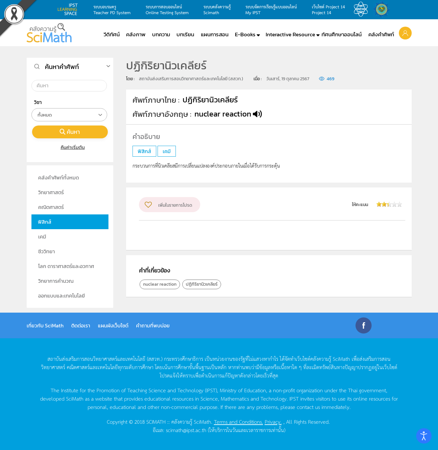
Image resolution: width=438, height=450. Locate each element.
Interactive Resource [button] (290, 34)
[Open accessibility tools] (424, 436)
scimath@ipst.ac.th (186, 430)
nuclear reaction (159, 284)
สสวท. (362, 9)
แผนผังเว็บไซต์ (113, 325)
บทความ (161, 34)
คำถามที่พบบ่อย (153, 325)
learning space (69, 9)
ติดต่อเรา (80, 325)
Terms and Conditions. (238, 421)
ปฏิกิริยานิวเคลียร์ (202, 284)
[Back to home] (49, 32)
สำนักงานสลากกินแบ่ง (383, 9)
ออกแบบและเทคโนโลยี (61, 295)
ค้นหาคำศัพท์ (62, 67)
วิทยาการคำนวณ (55, 281)
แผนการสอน (214, 34)
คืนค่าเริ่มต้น (70, 147)
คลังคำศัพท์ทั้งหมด (58, 177)
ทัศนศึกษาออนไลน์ (342, 34)
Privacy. (273, 421)
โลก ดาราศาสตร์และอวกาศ (66, 266)
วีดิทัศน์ (112, 34)
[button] (405, 32)
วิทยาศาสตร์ (51, 192)
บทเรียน (185, 34)
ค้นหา (70, 131)
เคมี (42, 236)
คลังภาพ (135, 34)
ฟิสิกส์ (44, 222)
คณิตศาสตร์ (51, 207)
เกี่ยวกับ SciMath (45, 325)
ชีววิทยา (46, 251)
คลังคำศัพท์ (381, 34)
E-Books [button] (245, 34)
